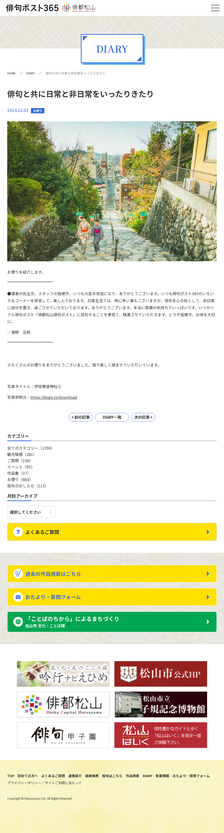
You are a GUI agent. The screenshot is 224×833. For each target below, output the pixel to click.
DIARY (31, 75)
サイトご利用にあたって (63, 793)
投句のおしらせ (28, 488)
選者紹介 (75, 786)
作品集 (19, 475)
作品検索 (132, 786)
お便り (20, 482)
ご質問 (20, 463)
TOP (10, 786)
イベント (21, 469)
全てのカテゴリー (31, 450)
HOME (11, 75)
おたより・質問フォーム (57, 603)
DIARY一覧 (112, 420)
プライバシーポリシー (24, 793)
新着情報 (162, 786)
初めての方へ (28, 786)
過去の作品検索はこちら (57, 577)
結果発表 (92, 786)
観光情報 (22, 457)
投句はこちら (112, 786)
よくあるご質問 (46, 533)
